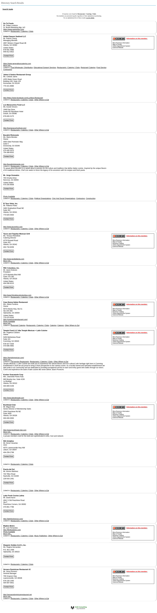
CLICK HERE (90, 18)
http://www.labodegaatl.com (13, 398)
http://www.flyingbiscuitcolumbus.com (17, 295)
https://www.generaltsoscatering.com (17, 64)
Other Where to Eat (41, 100)
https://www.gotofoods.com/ (13, 29)
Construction (90, 198)
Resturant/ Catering (88, 68)
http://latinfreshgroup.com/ (13, 519)
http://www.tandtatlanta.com (13, 259)
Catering (53, 325)
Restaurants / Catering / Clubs (21, 31)
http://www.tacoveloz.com (12, 227)
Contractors (80, 198)
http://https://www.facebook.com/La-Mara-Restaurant (23, 98)
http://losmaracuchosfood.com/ (14, 128)
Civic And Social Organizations (63, 198)
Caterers (60, 325)
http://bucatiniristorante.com (13, 164)
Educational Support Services (45, 68)
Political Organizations (42, 198)
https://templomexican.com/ (13, 358)
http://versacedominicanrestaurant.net (17, 595)
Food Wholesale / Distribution (21, 68)
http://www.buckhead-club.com (14, 430)
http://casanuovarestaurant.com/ (15, 319)
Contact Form (8, 56)
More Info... (7, 66)
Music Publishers (40, 536)
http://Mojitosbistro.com (12, 530)
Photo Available (9, 197)
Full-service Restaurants (19, 362)
